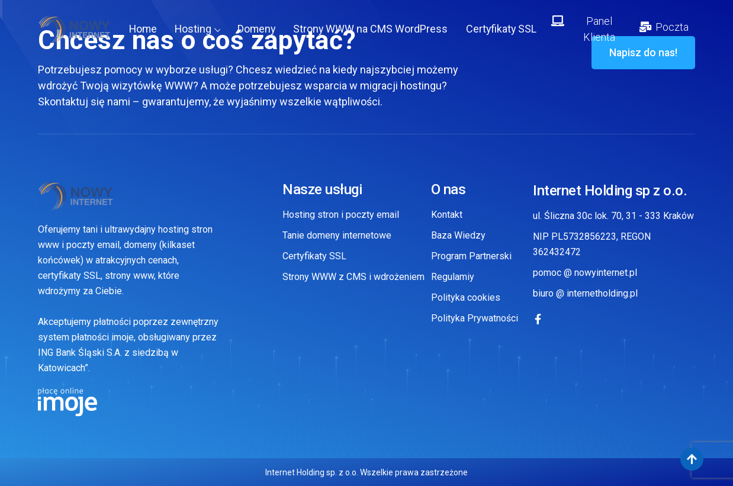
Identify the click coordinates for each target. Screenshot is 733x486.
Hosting (198, 29)
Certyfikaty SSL (504, 29)
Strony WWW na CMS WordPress (373, 29)
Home (142, 29)
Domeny (258, 29)
